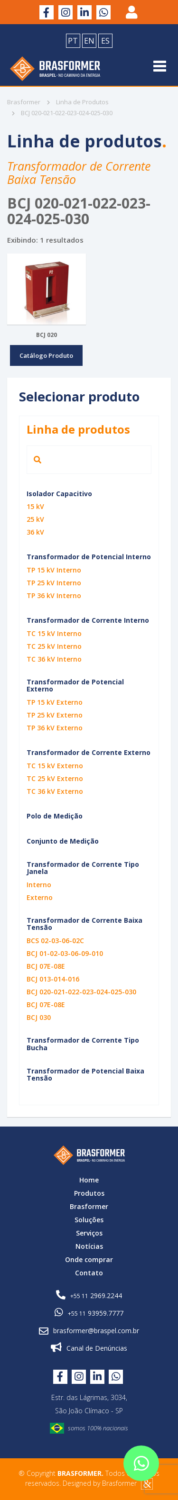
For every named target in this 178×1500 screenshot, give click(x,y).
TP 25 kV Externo (55, 714)
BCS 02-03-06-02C (55, 940)
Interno (39, 884)
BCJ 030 (39, 1017)
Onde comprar (89, 1259)
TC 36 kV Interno (54, 659)
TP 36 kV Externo (55, 727)
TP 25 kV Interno (54, 582)
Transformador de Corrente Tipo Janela (83, 868)
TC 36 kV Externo (55, 791)
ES (105, 41)
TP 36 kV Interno (54, 595)
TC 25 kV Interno (54, 646)
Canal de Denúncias (89, 1348)
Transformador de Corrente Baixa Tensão (84, 924)
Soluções (89, 1219)
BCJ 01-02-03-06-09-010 (65, 953)
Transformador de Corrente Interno (88, 620)
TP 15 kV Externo (55, 702)
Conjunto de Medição (63, 840)
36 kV (35, 531)
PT (73, 41)
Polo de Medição (55, 815)
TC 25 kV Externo (55, 778)
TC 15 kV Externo (55, 765)
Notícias (89, 1246)
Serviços (89, 1232)
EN (89, 41)
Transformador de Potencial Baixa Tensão (85, 1074)
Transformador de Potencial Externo (75, 685)
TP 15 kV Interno (54, 569)
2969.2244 (89, 1295)
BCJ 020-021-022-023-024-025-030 (81, 991)
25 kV (35, 519)
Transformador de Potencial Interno (89, 556)
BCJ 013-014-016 (53, 978)
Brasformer (23, 102)
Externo (40, 897)
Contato (89, 1272)
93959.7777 (89, 1313)
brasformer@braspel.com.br (89, 1331)
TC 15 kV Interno (54, 633)
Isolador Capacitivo (59, 493)
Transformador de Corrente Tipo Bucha (83, 1044)
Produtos (89, 1193)
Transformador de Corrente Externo (88, 752)
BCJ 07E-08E (46, 966)
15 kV (35, 506)
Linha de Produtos (78, 102)
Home (89, 1179)
